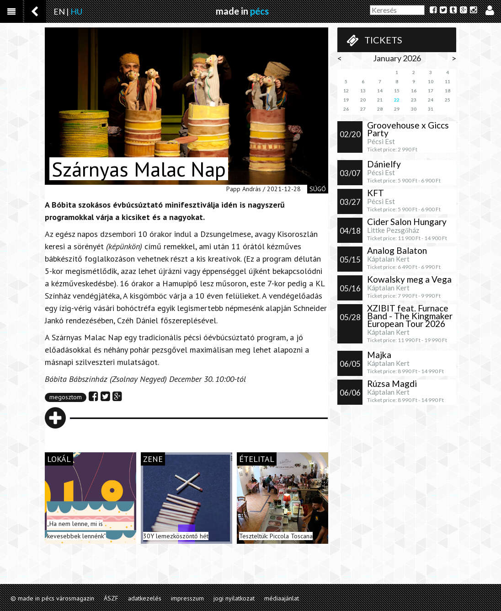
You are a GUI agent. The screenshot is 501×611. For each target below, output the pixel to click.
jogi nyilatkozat (234, 598)
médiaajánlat (281, 598)
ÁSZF (111, 598)
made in (242, 10)
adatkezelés (144, 598)
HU (76, 11)
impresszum (187, 598)
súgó (317, 189)
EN (59, 11)
